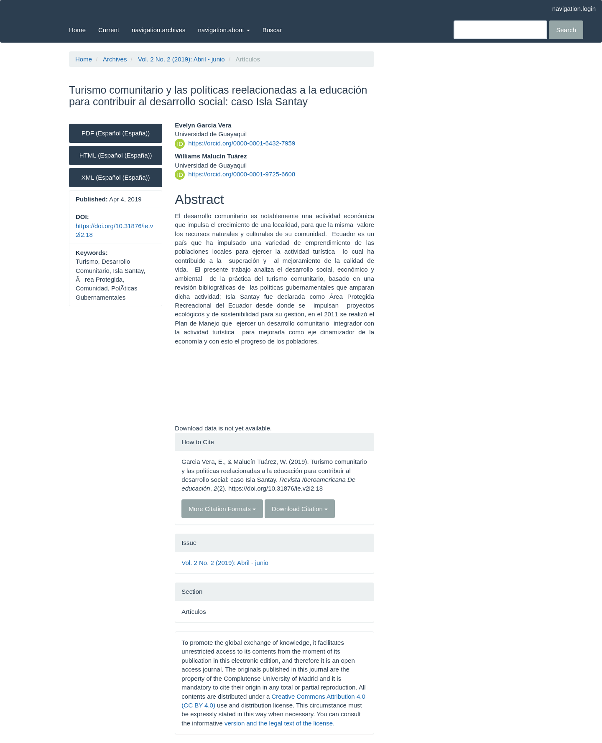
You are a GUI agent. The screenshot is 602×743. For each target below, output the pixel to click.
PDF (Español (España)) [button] (116, 133)
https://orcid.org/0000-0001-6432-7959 (241, 143)
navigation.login (574, 8)
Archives (115, 59)
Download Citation (300, 508)
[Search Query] (500, 29)
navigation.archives (158, 29)
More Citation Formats (222, 508)
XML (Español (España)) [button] (116, 177)
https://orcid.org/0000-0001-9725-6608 (241, 174)
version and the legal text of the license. (279, 723)
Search (566, 29)
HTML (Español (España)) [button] (115, 155)
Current (108, 29)
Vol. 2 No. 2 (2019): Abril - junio (181, 59)
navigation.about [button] (224, 29)
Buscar (272, 29)
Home (77, 29)
